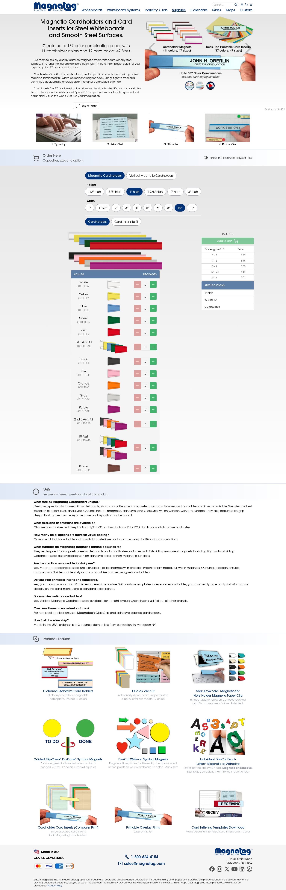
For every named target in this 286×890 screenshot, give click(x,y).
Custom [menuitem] (246, 10)
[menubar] (167, 10)
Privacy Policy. (55, 885)
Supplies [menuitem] (179, 10)
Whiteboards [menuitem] (92, 10)
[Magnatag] (233, 852)
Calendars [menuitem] (199, 10)
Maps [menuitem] (230, 10)
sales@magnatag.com (141, 863)
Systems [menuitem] (123, 10)
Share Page (86, 105)
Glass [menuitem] (216, 10)
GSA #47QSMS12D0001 (50, 858)
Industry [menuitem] (156, 10)
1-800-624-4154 (141, 856)
